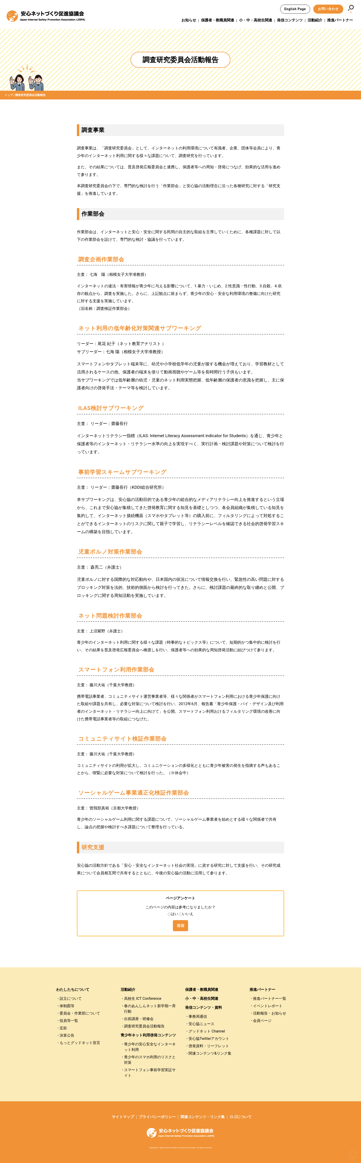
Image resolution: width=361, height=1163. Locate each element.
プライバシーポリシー (157, 1117)
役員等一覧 (69, 1020)
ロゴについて (241, 1117)
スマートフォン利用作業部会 (116, 669)
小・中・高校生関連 (255, 20)
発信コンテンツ (290, 20)
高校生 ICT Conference (142, 998)
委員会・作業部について (80, 1013)
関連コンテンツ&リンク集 (210, 1053)
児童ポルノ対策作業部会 (110, 552)
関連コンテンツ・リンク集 (202, 1117)
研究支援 (93, 847)
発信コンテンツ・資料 (203, 1007)
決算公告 (67, 1035)
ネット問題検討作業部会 (110, 616)
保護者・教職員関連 (217, 20)
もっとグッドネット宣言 (80, 1043)
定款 (63, 1028)
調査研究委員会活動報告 (144, 1026)
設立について (71, 998)
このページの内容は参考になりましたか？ (180, 907)
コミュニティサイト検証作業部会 (122, 739)
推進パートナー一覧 (269, 998)
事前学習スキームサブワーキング (122, 472)
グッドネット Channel (207, 1031)
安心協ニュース (201, 1024)
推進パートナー (340, 20)
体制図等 (67, 1006)
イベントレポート (267, 1006)
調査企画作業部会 (101, 259)
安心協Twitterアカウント (209, 1038)
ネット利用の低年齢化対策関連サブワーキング (139, 328)
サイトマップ (123, 1117)
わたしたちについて (72, 989)
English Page (295, 9)
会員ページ (262, 1020)
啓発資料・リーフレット (209, 1046)
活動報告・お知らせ (269, 1013)
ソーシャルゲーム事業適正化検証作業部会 (133, 793)
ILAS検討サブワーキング (111, 408)
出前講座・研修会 (139, 1019)
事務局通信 (198, 1016)
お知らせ (188, 20)
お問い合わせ (328, 9)
